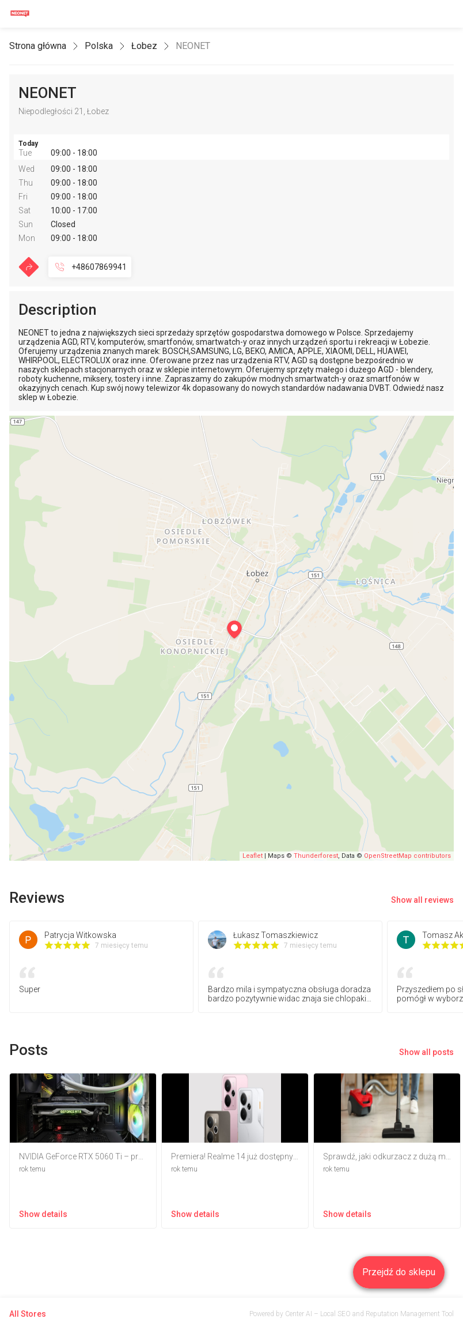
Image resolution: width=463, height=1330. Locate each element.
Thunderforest (316, 856)
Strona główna (37, 45)
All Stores (27, 1313)
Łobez (144, 45)
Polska (99, 45)
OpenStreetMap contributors (407, 856)
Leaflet (252, 856)
